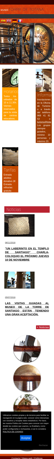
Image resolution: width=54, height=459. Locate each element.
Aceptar (26, 437)
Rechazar (43, 445)
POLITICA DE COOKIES (13, 432)
